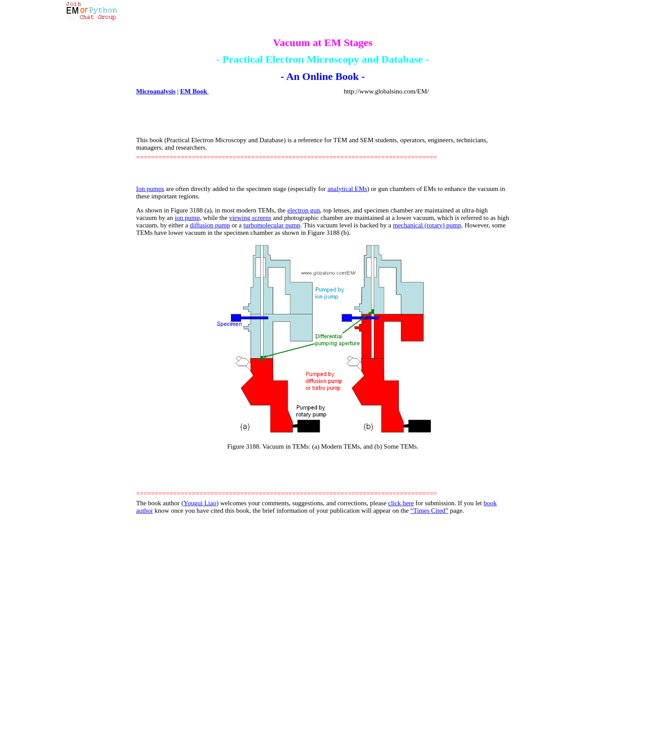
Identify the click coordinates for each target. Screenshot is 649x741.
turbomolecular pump (271, 225)
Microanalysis (156, 91)
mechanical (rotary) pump (427, 225)
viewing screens (250, 217)
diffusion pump (210, 225)
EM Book (194, 91)
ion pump (187, 217)
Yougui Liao (200, 503)
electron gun (303, 210)
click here (401, 503)
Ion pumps (150, 188)
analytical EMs (347, 188)
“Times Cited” (429, 510)
